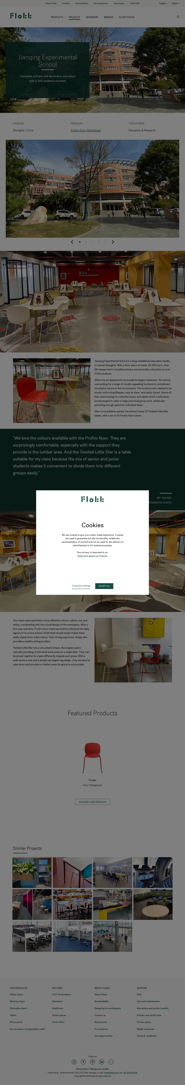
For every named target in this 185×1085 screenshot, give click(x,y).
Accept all (104, 586)
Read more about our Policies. (92, 555)
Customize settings (81, 585)
